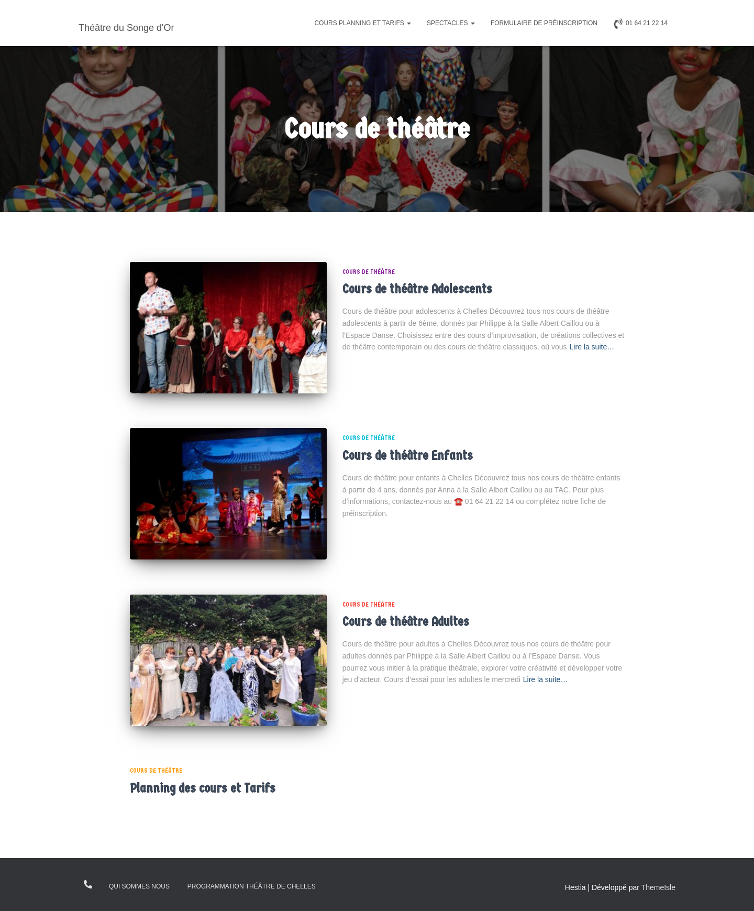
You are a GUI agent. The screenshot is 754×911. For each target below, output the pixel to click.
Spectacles (451, 23)
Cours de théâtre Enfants (407, 455)
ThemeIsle (658, 887)
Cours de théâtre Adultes (405, 621)
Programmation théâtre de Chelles (251, 886)
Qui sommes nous (139, 886)
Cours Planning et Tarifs (362, 23)
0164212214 (89, 884)
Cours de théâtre (368, 272)
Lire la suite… (592, 347)
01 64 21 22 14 (640, 23)
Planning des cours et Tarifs (202, 788)
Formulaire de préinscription (544, 23)
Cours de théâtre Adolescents (417, 289)
